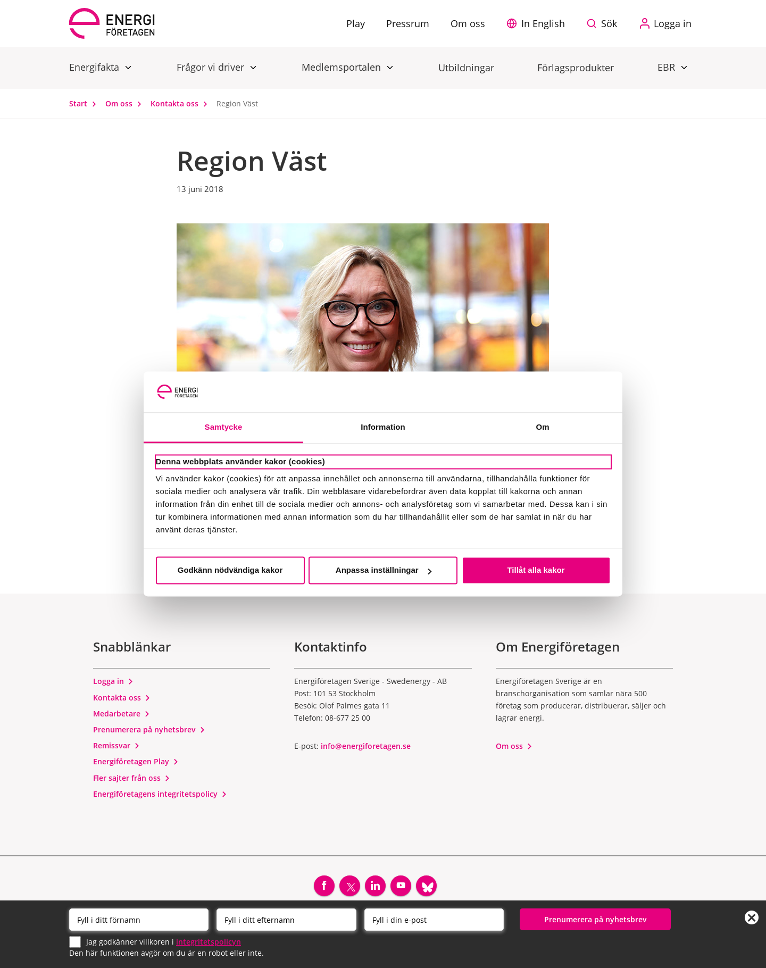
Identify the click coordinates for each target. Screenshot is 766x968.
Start (85, 103)
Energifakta (95, 67)
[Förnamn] (139, 919)
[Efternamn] (286, 919)
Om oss (125, 103)
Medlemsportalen (343, 67)
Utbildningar (466, 67)
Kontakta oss (181, 103)
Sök (609, 23)
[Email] (434, 919)
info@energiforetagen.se (366, 746)
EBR (667, 67)
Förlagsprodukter (575, 67)
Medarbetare (121, 713)
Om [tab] (542, 426)
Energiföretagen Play (136, 761)
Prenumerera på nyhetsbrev (149, 729)
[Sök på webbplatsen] (604, 23)
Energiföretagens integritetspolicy (160, 794)
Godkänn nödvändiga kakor (230, 570)
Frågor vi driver (212, 67)
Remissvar (116, 745)
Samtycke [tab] (224, 426)
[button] (538, 23)
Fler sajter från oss (131, 778)
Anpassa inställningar (383, 570)
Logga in (113, 681)
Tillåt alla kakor (535, 570)
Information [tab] (383, 426)
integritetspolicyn (208, 941)
